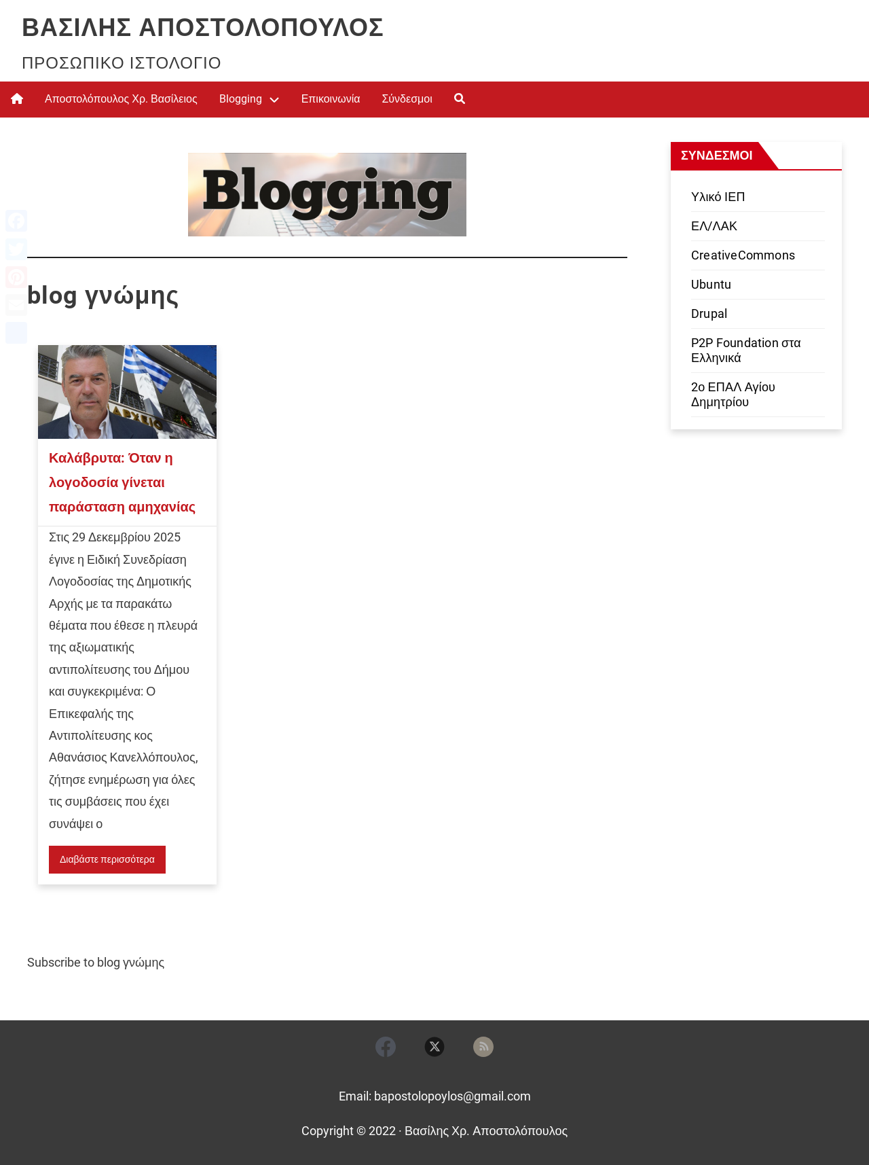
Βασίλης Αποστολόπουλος (203, 28)
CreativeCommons (743, 255)
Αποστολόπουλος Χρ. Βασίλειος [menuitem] (121, 98)
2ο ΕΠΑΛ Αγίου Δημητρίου (733, 394)
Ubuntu (711, 284)
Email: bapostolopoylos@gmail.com (435, 1096)
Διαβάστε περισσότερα (107, 859)
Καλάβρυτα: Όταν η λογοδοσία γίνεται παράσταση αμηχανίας (122, 482)
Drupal (709, 313)
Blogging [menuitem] (240, 98)
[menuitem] (17, 100)
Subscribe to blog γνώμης (95, 962)
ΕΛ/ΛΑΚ (714, 226)
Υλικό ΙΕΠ (718, 197)
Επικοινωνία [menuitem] (330, 98)
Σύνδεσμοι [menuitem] (407, 98)
